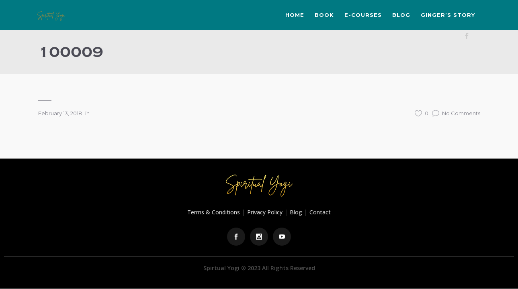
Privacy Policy (265, 212)
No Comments (456, 113)
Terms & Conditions (213, 212)
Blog (296, 212)
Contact (320, 212)
